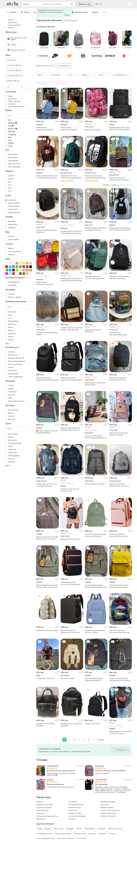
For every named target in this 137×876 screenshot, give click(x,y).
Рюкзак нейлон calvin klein (95, 484)
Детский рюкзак (101, 784)
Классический (12, 203)
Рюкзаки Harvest (74, 808)
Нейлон (9, 389)
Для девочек (11, 161)
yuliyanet (50, 780)
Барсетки (92, 834)
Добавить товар (84, 4)
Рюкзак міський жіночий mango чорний (70, 490)
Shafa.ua (9, 20)
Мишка (9, 331)
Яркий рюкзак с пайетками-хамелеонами (95, 384)
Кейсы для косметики (66, 838)
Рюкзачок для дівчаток (55, 784)
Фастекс (10, 419)
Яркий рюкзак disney (93, 130)
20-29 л (9, 179)
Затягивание (11, 410)
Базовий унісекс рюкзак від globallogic (71, 725)
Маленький (11, 224)
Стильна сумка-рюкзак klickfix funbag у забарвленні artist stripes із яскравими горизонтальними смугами (95, 437)
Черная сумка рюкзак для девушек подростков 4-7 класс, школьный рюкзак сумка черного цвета (70, 429)
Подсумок (40, 813)
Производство (12, 282)
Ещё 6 (7, 466)
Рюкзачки (71, 819)
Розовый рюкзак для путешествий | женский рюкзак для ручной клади (118, 535)
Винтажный (11, 355)
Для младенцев (12, 167)
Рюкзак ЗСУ (72, 810)
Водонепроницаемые (15, 361)
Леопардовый (12, 456)
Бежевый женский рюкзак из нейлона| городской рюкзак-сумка (72, 280)
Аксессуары (11, 22)
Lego (8, 315)
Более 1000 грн (13, 81)
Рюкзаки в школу (74, 813)
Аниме (9, 437)
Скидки (25, 12)
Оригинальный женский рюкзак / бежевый (118, 434)
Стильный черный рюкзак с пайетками (46, 231)
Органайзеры (89, 829)
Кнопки (9, 416)
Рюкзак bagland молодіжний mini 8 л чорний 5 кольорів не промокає (119, 229)
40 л (8, 188)
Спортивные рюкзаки (63, 834)
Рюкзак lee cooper (67, 678)
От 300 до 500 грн (14, 70)
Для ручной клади (13, 364)
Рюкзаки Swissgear (108, 802)
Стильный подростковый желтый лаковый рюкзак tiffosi (118, 586)
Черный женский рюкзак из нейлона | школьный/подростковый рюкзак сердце (119, 277)
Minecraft (10, 324)
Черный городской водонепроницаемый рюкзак (47, 379)
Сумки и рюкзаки (13, 25)
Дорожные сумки (115, 829)
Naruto (9, 327)
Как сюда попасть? (124, 185)
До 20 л (9, 176)
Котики (9, 340)
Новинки (95, 12)
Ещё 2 (7, 343)
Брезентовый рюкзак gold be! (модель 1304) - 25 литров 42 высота (47, 586)
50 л (8, 191)
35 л (8, 185)
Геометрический (13, 443)
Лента (105, 12)
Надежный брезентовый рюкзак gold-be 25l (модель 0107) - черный (119, 679)
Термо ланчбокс (42, 810)
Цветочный (11, 453)
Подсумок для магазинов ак (47, 816)
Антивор (10, 352)
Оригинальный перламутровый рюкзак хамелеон (118, 334)
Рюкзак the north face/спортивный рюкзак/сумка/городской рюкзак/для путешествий (71, 177)
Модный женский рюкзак (70, 539)
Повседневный (12, 206)
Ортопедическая (13, 252)
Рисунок (10, 459)
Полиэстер (11, 392)
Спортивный (11, 209)
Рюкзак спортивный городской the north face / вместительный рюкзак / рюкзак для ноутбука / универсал (119, 485)
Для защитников (79, 12)
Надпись (10, 462)
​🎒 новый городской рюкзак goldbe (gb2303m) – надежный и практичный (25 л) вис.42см (47, 432)
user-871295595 (101, 780)
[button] (36, 38)
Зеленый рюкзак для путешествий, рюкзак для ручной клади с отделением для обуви (95, 277)
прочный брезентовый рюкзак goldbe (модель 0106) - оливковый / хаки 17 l (96, 586)
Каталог (11, 12)
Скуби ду (39, 802)
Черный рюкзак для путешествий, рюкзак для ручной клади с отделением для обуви (71, 583)
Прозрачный (11, 374)
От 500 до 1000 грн (15, 76)
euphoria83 (99, 766)
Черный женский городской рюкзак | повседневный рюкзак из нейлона (71, 329)
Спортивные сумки (44, 834)
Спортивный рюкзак (76, 805)
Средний (10, 228)
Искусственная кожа (14, 401)
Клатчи (79, 829)
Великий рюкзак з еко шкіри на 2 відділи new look (95, 229)
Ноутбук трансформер (77, 816)
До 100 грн (11, 60)
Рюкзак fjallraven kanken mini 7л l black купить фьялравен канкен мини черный (46, 177)
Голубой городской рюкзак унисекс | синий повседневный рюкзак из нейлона (95, 631)
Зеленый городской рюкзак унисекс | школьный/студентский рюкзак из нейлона (95, 535)
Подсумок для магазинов (110, 810)
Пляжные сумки (80, 834)
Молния (9, 413)
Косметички (81, 838)
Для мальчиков (12, 164)
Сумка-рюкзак (12, 240)
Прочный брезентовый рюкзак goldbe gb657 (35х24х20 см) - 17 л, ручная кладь (95, 679)
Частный (10, 294)
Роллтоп (10, 236)
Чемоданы (102, 829)
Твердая (10, 255)
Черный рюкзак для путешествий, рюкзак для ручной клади (70, 631)
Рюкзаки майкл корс (108, 813)
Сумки (39, 829)
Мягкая (9, 248)
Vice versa (104, 805)
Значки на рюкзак (107, 808)
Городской (10, 200)
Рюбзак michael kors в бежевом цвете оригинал (119, 179)
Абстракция (11, 434)
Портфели (102, 834)
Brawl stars (11, 312)
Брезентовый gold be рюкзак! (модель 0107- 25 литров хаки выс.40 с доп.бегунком (47, 538)
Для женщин (11, 154)
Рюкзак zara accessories (45, 678)
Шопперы (70, 829)
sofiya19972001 (52, 766)
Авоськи (112, 834)
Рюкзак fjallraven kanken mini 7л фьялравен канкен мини (71, 232)
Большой (10, 221)
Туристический (12, 212)
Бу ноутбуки (72, 802)
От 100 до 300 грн (14, 65)
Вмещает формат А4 (14, 358)
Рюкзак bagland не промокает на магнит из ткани (120, 732)
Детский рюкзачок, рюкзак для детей (61, 771)
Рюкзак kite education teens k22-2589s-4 (110, 771)
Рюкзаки (9, 28)
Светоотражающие (14, 377)
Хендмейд (10, 285)
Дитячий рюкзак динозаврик (47, 630)
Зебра (9, 446)
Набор (9, 367)
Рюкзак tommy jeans (92, 724)
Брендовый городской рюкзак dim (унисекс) (118, 379)
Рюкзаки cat (40, 819)
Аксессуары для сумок (46, 838)
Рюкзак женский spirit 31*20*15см (93, 331)
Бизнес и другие (13, 297)
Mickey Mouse (12, 321)
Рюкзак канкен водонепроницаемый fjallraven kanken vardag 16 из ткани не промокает (47, 129)
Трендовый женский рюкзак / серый (47, 334)
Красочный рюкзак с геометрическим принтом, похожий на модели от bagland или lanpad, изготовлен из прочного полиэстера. (119, 631)
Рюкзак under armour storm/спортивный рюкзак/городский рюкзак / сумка (46, 485)
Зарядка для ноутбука (44, 805)
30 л (8, 182)
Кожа (8, 398)
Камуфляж (10, 450)
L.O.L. (8, 318)
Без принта (11, 440)
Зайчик (9, 337)
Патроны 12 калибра (108, 816)
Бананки (48, 829)
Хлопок (9, 386)
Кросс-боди (58, 829)
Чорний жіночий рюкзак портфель (45, 725)
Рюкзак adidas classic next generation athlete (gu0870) (119, 129)
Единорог (10, 334)
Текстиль (10, 395)
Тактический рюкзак (44, 808)
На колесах (11, 371)
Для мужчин (11, 158)
